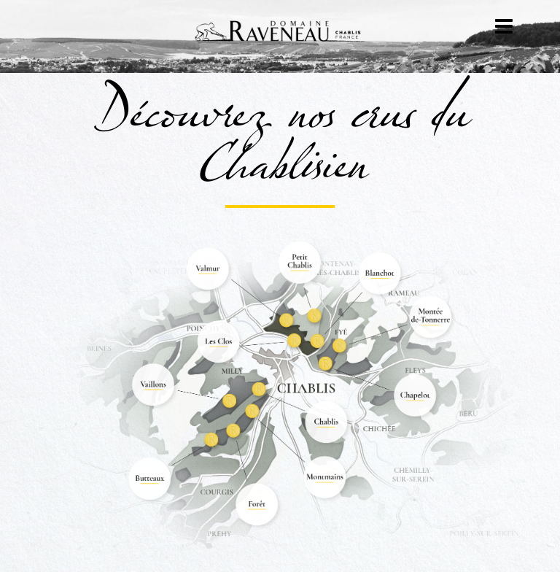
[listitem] (206, 270)
